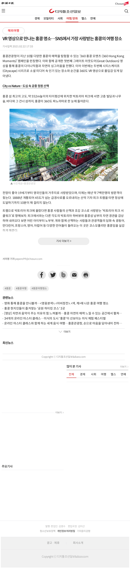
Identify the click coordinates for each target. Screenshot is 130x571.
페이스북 (41, 275)
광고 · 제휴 (53, 543)
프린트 (85, 275)
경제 (37, 18)
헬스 (83, 18)
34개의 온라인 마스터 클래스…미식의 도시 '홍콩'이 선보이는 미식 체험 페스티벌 (55, 318)
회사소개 (78, 543)
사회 (60, 18)
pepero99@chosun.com (28, 259)
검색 (126, 11)
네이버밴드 (63, 275)
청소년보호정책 (48, 531)
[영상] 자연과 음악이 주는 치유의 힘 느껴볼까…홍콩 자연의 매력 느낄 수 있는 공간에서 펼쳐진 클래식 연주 (63, 314)
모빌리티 (49, 18)
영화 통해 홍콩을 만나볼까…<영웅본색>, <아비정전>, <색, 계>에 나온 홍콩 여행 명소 (56, 303)
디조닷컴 (65, 11)
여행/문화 (72, 18)
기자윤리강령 (83, 531)
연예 (92, 18)
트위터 (52, 275)
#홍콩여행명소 (39, 288)
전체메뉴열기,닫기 (3, 10)
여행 (103, 374)
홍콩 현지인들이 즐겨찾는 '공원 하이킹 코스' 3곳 (34, 308)
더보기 (64, 331)
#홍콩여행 (21, 288)
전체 (71, 374)
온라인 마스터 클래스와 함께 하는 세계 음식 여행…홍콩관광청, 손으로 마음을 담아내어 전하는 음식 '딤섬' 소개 (63, 324)
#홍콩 (8, 288)
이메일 (74, 275)
